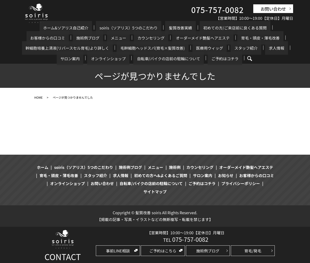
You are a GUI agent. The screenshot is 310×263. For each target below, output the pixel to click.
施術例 (175, 167)
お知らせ (225, 175)
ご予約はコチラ (149, 58)
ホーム (43, 167)
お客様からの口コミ (244, 28)
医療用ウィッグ (101, 48)
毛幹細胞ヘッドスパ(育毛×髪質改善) (52, 48)
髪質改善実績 (143, 28)
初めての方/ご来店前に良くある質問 (191, 28)
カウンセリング (70, 38)
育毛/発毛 (252, 251)
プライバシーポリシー (240, 183)
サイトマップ (155, 191)
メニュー (45, 38)
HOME (38, 97)
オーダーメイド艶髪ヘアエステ (115, 38)
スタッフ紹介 (130, 48)
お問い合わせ (273, 9)
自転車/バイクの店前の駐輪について (258, 48)
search (170, 58)
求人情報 (154, 48)
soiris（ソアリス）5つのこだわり (99, 28)
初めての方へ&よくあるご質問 (160, 175)
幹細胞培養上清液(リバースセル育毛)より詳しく (230, 38)
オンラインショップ (206, 48)
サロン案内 (175, 48)
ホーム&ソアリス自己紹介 (43, 28)
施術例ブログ (277, 28)
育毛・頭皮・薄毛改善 (165, 38)
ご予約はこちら (162, 251)
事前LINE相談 (118, 251)
